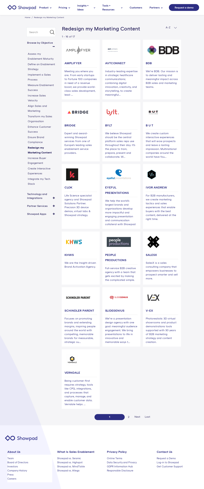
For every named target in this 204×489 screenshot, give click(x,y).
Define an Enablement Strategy (41, 67)
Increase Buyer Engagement (37, 160)
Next (137, 416)
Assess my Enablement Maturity (41, 56)
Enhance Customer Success (39, 129)
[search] (41, 32)
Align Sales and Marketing (37, 108)
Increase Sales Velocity (37, 98)
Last (147, 416)
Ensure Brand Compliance (36, 140)
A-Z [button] (171, 27)
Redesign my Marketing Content (40, 150)
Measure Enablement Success (41, 87)
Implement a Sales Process (39, 77)
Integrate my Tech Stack (39, 181)
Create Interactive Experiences (39, 171)
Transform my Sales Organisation (40, 119)
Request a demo (184, 7)
